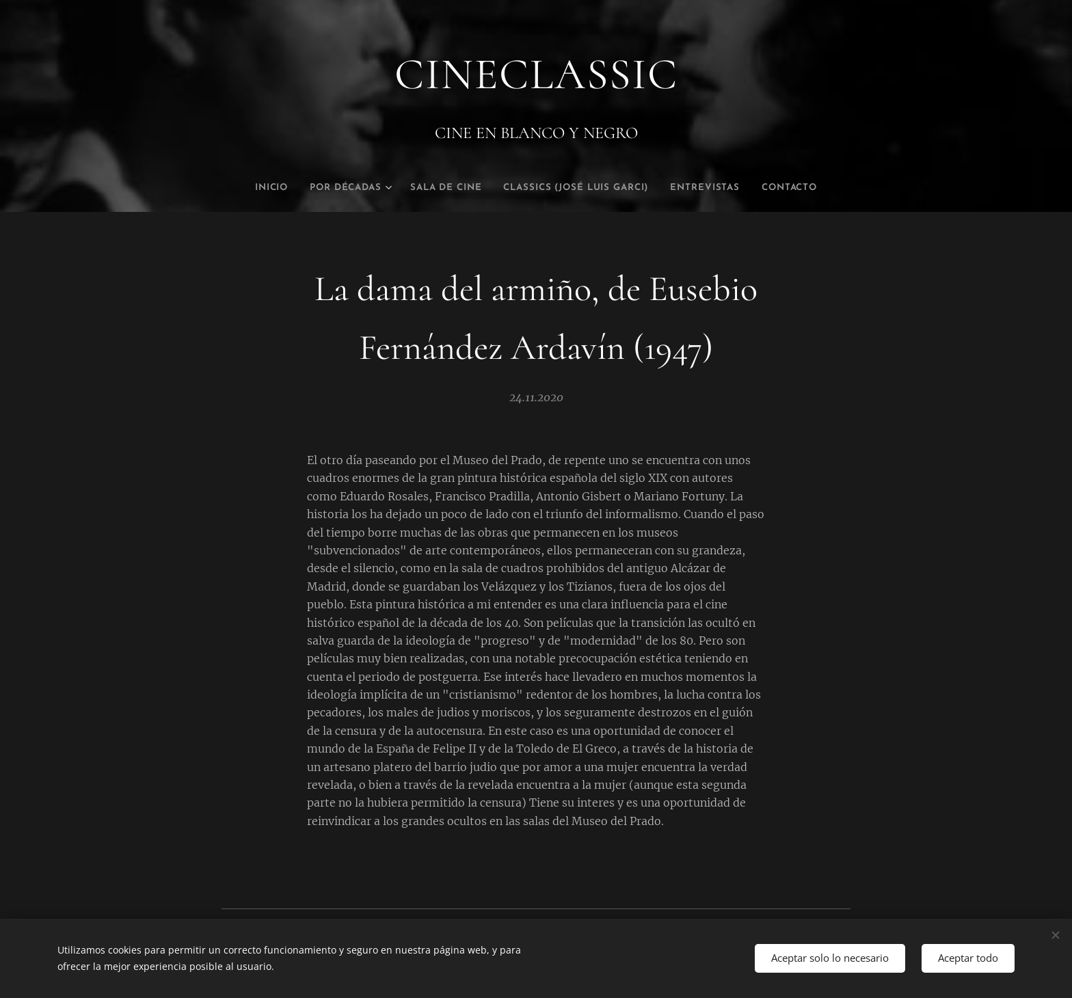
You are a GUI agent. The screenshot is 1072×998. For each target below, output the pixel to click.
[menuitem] (246, 188)
